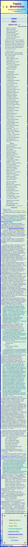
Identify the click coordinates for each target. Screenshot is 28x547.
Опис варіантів (15, 540)
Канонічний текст (13, 537)
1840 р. (14, 21)
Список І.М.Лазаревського (14, 528)
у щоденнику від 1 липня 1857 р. (9, 456)
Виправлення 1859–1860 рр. (15, 534)
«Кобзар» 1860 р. (12, 526)
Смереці (11, 545)
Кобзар (14, 18)
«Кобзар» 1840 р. (12, 523)
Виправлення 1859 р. (13, 531)
